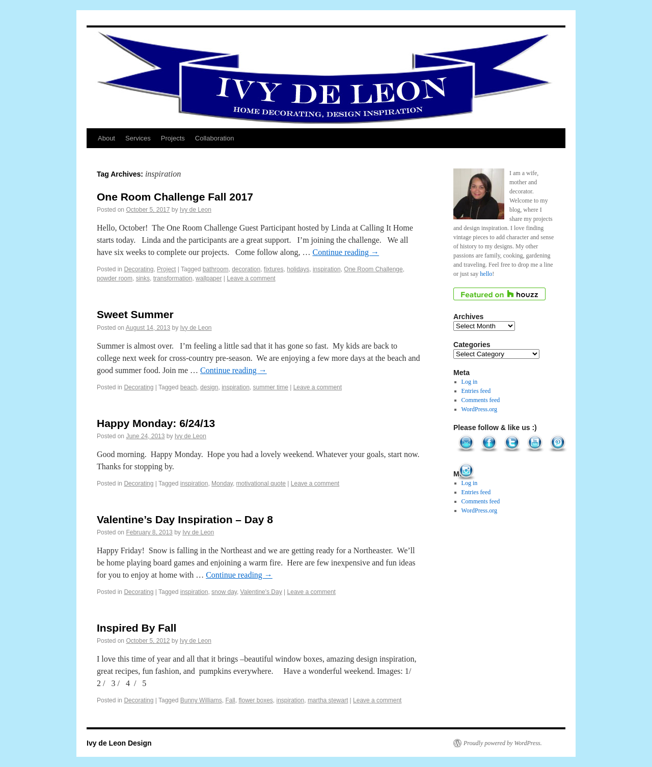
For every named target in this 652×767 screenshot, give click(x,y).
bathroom (216, 269)
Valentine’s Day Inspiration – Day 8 (185, 519)
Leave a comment (251, 278)
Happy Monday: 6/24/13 (156, 423)
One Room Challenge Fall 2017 (175, 197)
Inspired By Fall (136, 628)
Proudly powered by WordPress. (503, 743)
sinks (143, 278)
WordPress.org (479, 409)
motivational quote (261, 483)
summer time (270, 387)
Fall (230, 700)
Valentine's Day (261, 591)
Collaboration (214, 138)
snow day (224, 591)
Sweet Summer (135, 314)
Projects (173, 138)
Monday (222, 483)
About (106, 138)
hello (486, 273)
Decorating (138, 269)
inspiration (327, 269)
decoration (246, 269)
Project (166, 269)
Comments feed (480, 400)
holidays (298, 269)
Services (138, 138)
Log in (469, 381)
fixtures (274, 269)
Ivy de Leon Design (119, 743)
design (209, 387)
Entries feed (476, 390)
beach (188, 387)
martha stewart (328, 700)
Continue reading (345, 252)
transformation (173, 278)
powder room (114, 278)
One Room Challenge (373, 269)
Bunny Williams (201, 700)
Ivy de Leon (195, 209)
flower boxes (255, 700)
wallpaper (209, 278)
